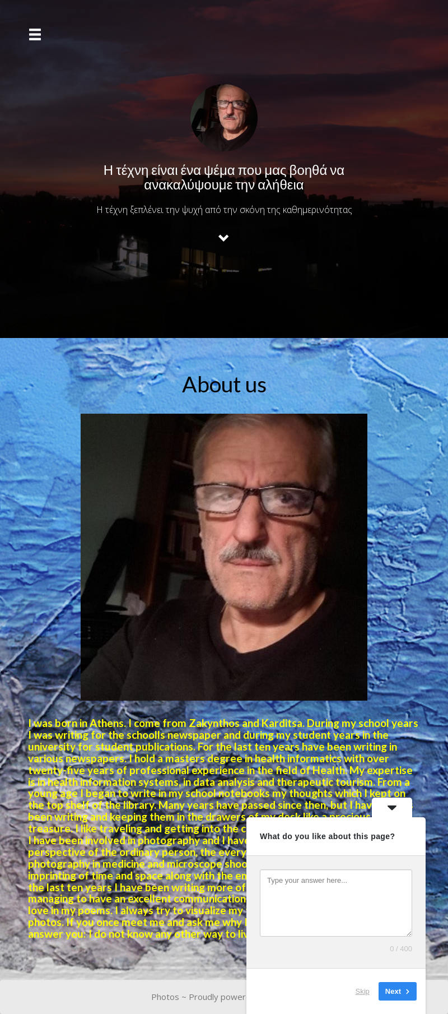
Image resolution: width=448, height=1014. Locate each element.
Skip (363, 991)
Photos (165, 996)
